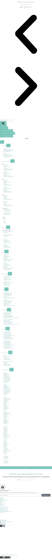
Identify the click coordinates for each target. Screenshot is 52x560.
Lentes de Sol (6, 240)
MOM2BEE (5, 428)
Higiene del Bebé (7, 276)
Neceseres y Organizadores (9, 259)
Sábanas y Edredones (8, 294)
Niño (5, 219)
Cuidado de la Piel (7, 149)
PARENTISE (6, 434)
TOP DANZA (6, 456)
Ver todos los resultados (6, 130)
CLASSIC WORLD (7, 378)
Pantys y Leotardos (7, 209)
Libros (5, 356)
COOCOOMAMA (7, 380)
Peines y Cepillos (7, 231)
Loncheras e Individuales (8, 316)
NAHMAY (5, 432)
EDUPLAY (5, 397)
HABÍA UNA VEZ (6, 402)
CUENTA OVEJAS (7, 380)
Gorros (5, 239)
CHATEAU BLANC (7, 377)
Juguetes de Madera (7, 334)
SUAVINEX (5, 439)
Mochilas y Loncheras (8, 242)
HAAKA (5, 401)
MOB (5, 427)
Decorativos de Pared (8, 292)
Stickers (5, 357)
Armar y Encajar (7, 336)
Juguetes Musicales (7, 332)
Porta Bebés (6, 255)
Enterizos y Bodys (7, 166)
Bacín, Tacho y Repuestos (8, 277)
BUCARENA (6, 374)
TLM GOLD (6, 456)
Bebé (5, 218)
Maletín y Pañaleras (7, 256)
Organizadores (6, 297)
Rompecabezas (7, 333)
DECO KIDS (6, 381)
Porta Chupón (6, 241)
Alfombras (6, 292)
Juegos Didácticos (7, 338)
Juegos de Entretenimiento (9, 339)
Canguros (6, 257)
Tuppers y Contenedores (8, 315)
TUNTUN (5, 457)
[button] (26, 34)
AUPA (5, 372)
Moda (5, 148)
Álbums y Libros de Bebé (8, 355)
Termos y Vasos (7, 314)
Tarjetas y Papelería (7, 359)
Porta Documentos (7, 260)
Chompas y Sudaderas (8, 168)
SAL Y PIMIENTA (6, 437)
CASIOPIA (5, 375)
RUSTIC (5, 436)
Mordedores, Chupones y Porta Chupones (11, 317)
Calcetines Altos (7, 210)
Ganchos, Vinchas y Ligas (8, 231)
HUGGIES (5, 403)
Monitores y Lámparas (8, 293)
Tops (5, 167)
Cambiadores (6, 256)
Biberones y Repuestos (8, 316)
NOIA (5, 433)
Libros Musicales (7, 357)
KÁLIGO (5, 406)
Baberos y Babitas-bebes (8, 169)
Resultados (4, 127)
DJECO (5, 397)
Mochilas (5, 258)
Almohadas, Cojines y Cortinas (9, 297)
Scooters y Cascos (7, 331)
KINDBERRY (6, 407)
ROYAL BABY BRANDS (7, 435)
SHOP (1, 498)
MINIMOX (5, 426)
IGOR (5, 404)
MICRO (5, 409)
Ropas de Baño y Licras (8, 185)
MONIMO (5, 429)
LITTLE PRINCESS (6, 407)
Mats (5, 254)
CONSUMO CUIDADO (7, 379)
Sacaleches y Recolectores (9, 150)
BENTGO (5, 373)
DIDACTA (5, 382)
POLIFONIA (6, 434)
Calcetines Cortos (7, 210)
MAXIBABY (5, 408)
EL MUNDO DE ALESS (7, 398)
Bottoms (5, 168)
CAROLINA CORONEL (7, 375)
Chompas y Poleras (7, 181)
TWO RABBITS (6, 458)
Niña (5, 218)
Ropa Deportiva (6, 184)
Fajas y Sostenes (7, 151)
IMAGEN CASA (6, 405)
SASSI (5, 438)
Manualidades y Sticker (8, 337)
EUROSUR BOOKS (7, 399)
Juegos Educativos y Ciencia (9, 335)
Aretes (5, 238)
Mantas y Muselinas (7, 295)
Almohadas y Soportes (8, 150)
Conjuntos (6, 164)
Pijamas (5, 165)
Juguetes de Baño (7, 279)
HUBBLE (5, 402)
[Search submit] (3, 124)
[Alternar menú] (2, 142)
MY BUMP (5, 431)
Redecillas (6, 232)
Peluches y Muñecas (7, 334)
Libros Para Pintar (7, 358)
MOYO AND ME (6, 429)
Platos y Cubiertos (7, 313)
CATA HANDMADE (7, 376)
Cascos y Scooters (7, 261)
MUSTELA (5, 430)
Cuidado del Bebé (7, 279)
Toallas (5, 278)
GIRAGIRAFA (6, 400)
